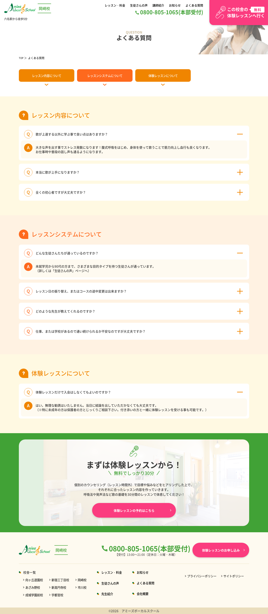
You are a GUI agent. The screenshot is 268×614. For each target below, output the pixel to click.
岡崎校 (85, 580)
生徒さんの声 (139, 5)
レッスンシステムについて (105, 75)
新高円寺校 (60, 587)
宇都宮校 (59, 595)
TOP (21, 58)
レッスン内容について (46, 75)
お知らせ (174, 5)
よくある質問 (193, 5)
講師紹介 (158, 5)
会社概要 (147, 593)
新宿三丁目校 (62, 580)
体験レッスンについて (163, 75)
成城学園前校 (34, 595)
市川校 (85, 587)
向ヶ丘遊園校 (34, 580)
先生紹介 (110, 594)
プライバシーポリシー (201, 576)
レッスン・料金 (116, 5)
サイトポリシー (233, 576)
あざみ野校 (33, 587)
